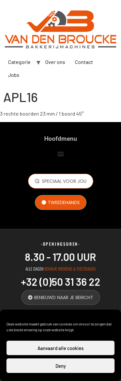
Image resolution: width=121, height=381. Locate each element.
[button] (60, 153)
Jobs (13, 75)
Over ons (55, 62)
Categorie (19, 62)
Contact (84, 62)
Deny (60, 366)
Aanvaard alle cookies (60, 348)
